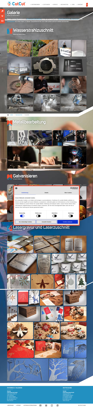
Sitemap (19, 405)
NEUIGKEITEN (19, 115)
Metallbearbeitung (64, 19)
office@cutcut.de (67, 399)
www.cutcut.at (10, 400)
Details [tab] (46, 192)
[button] (87, 5)
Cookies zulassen (67, 221)
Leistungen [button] (46, 4)
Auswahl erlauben (46, 221)
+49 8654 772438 (68, 396)
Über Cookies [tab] (68, 192)
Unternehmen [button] (35, 4)
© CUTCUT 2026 (82, 405)
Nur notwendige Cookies (25, 221)
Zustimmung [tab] (25, 192)
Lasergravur (11, 21)
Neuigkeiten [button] (64, 4)
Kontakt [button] (80, 4)
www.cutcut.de (66, 400)
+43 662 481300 (12, 396)
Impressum (10, 405)
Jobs (73, 4)
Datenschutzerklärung (30, 405)
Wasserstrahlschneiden (33, 19)
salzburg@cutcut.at (12, 399)
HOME (11, 115)
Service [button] (55, 4)
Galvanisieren (75, 19)
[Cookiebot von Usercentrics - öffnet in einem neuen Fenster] (71, 188)
